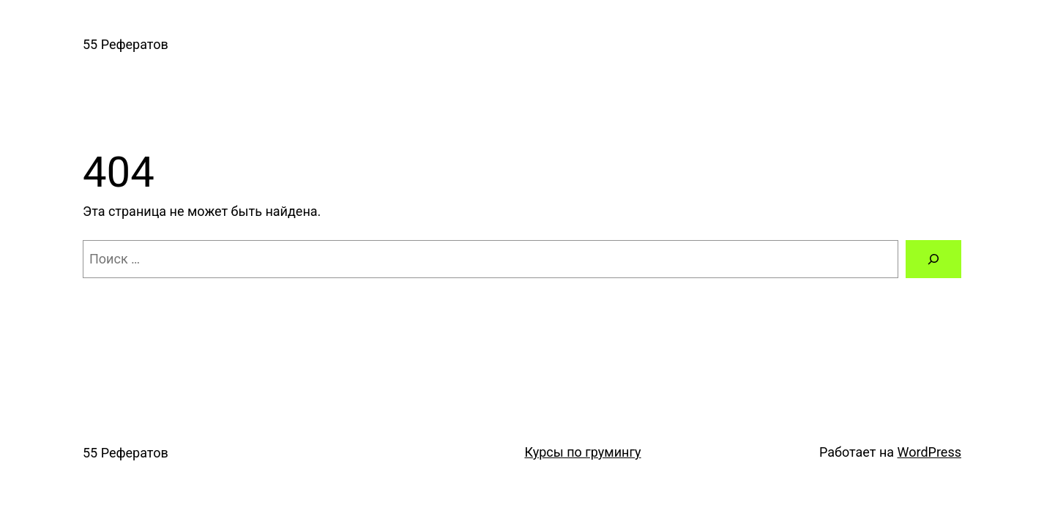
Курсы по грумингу (582, 452)
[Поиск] (933, 259)
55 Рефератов (125, 44)
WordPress (929, 452)
